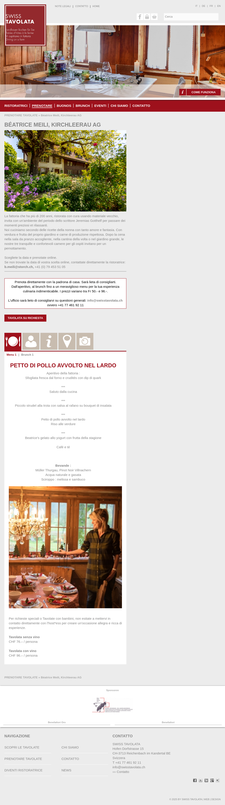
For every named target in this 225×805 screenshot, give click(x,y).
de (203, 6)
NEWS (66, 770)
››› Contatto (120, 772)
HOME (96, 6)
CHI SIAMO (119, 105)
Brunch (83, 105)
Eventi (100, 105)
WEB (206, 799)
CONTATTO (81, 6)
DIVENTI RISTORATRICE (23, 770)
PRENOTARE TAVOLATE (21, 115)
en (219, 6)
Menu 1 (11, 354)
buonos (64, 105)
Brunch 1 (27, 354)
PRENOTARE (42, 105)
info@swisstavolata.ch (105, 300)
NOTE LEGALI (63, 6)
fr (211, 6)
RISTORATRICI (15, 105)
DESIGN (216, 799)
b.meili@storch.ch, (19, 267)
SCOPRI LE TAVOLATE (21, 747)
